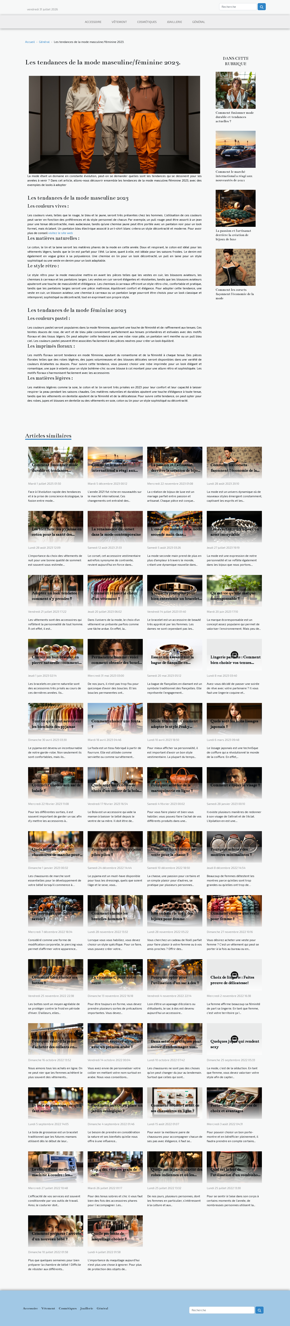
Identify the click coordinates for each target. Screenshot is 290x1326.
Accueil (30, 41)
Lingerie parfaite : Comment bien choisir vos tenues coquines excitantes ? (235, 663)
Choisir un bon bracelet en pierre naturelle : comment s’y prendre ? (55, 663)
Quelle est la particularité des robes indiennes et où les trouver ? (176, 1175)
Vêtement (119, 21)
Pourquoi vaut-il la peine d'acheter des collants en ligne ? (54, 1047)
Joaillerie (174, 21)
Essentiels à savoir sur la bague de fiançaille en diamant (172, 663)
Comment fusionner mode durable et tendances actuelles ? (235, 117)
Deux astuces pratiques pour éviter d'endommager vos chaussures (176, 1047)
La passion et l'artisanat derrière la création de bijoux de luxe (233, 235)
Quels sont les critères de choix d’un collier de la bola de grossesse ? (115, 791)
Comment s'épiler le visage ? (235, 785)
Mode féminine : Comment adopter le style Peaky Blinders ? (174, 727)
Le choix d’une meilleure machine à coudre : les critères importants (53, 1175)
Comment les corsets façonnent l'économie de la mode (235, 294)
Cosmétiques (147, 21)
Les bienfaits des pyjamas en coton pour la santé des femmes (57, 535)
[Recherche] (238, 6)
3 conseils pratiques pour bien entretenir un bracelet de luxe (175, 599)
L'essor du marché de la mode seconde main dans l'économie (176, 535)
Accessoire (93, 21)
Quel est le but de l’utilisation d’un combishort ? (235, 1175)
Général (198, 21)
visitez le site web (60, 233)
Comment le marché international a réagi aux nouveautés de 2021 (234, 176)
